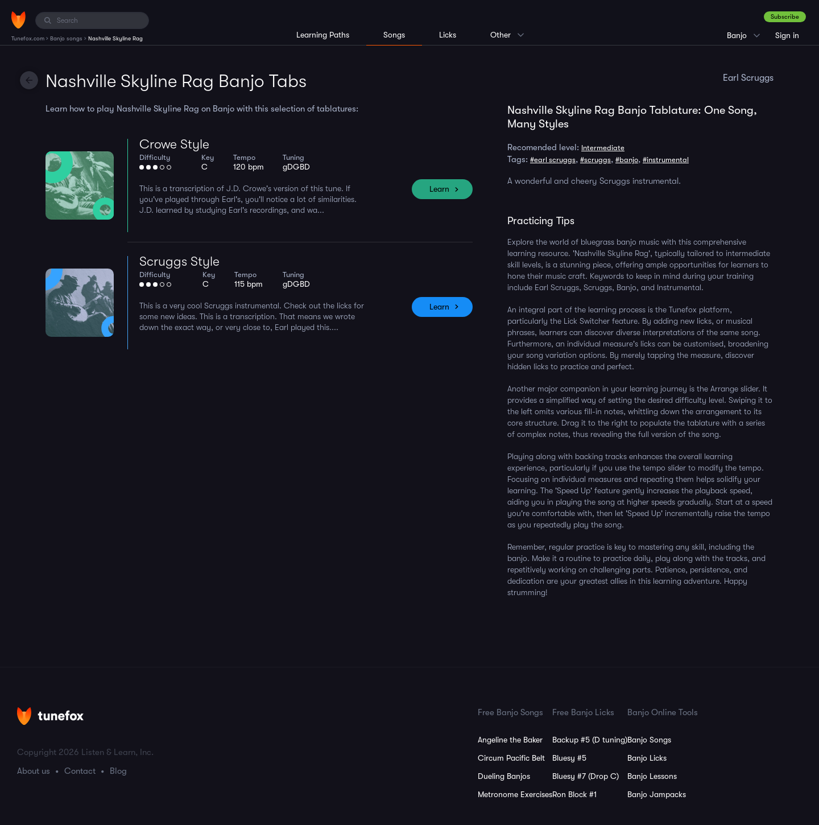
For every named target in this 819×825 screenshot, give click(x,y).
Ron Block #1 (574, 794)
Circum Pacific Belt (511, 757)
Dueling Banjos (504, 776)
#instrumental (666, 159)
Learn (439, 188)
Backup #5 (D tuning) (589, 739)
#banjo (626, 159)
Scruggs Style (179, 261)
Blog (118, 771)
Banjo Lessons (652, 776)
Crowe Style (174, 144)
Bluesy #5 (569, 757)
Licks (447, 34)
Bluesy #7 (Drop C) (585, 776)
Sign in (787, 35)
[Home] (18, 19)
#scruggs (595, 159)
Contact (80, 771)
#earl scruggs (553, 159)
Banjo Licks (647, 757)
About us (33, 771)
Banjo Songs (649, 739)
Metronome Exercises (515, 794)
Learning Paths (322, 34)
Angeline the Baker (510, 739)
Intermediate (602, 147)
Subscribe (785, 16)
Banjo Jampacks (656, 794)
